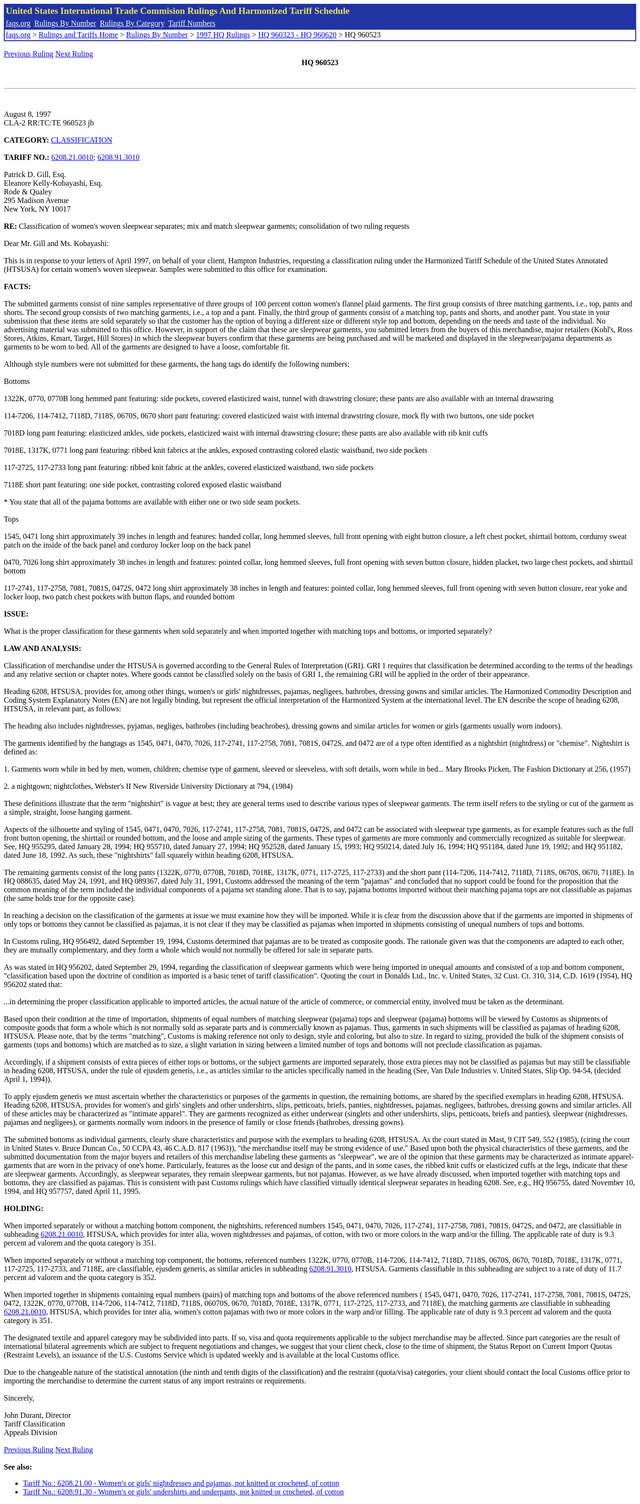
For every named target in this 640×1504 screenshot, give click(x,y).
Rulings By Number (65, 23)
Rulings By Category (132, 23)
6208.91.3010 (119, 157)
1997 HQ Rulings (223, 35)
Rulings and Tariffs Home (78, 35)
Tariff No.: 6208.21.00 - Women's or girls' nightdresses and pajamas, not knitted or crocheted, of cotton (181, 1483)
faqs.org (18, 23)
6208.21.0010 (72, 157)
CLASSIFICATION (81, 140)
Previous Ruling (29, 54)
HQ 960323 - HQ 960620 (297, 35)
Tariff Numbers (191, 23)
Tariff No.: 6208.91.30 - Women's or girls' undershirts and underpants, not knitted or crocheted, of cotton (183, 1492)
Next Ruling (74, 54)
